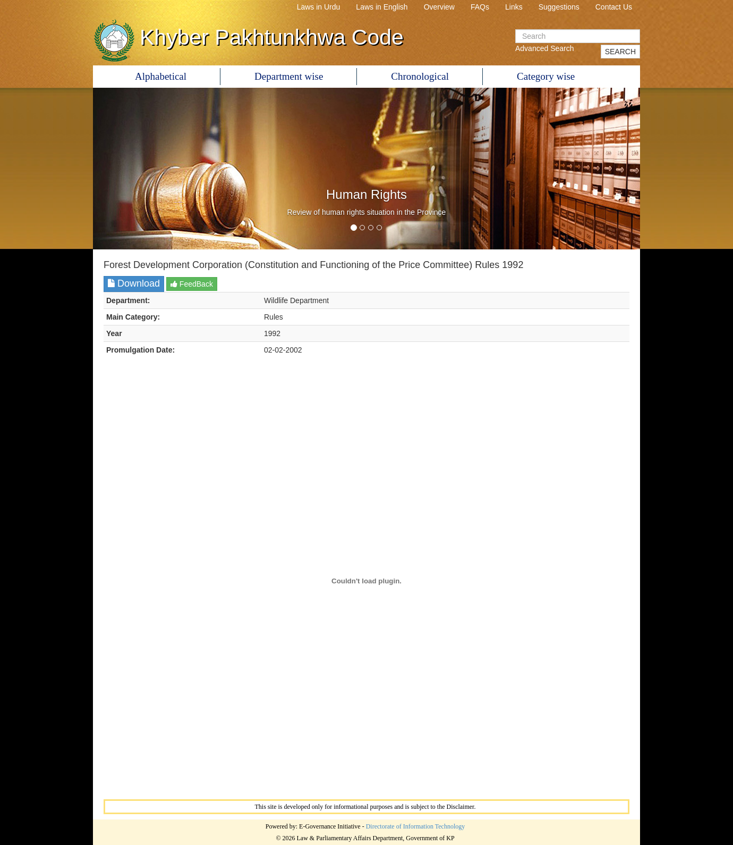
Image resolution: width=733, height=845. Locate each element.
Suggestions (559, 7)
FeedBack (192, 284)
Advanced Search (544, 48)
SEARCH (620, 51)
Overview (439, 7)
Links (514, 7)
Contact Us (613, 7)
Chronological (420, 76)
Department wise (288, 76)
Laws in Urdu (318, 7)
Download (134, 283)
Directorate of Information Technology (415, 826)
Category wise (546, 76)
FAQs (480, 7)
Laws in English (381, 7)
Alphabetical (160, 76)
